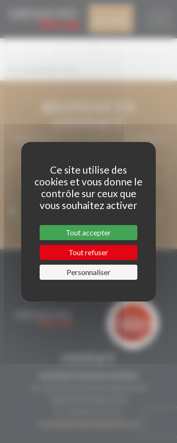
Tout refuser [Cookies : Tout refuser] (88, 252)
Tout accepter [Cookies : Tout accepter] (88, 232)
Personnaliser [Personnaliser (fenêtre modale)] (88, 271)
